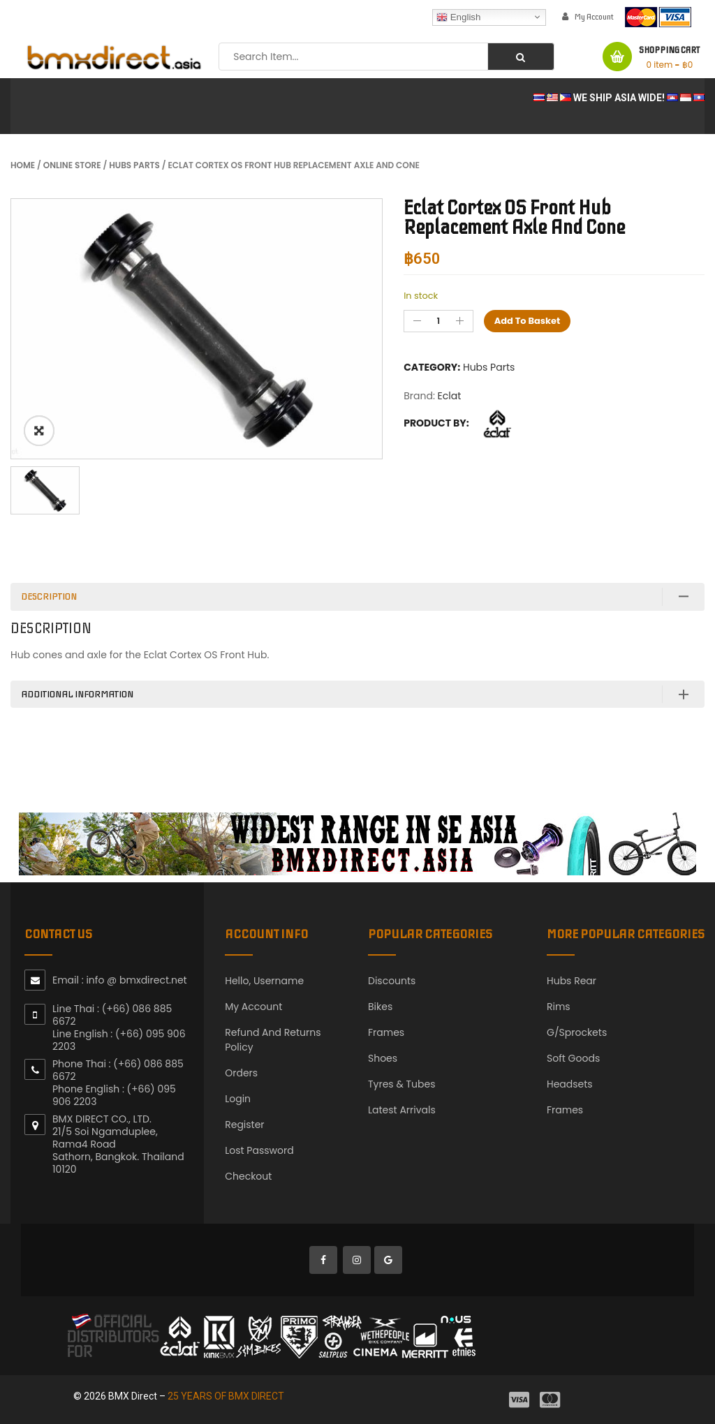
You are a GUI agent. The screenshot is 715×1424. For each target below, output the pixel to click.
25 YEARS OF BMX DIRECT (226, 1396)
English (458, 16)
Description (49, 596)
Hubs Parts (134, 165)
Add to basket (527, 320)
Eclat (450, 396)
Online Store (72, 165)
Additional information (77, 694)
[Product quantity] (438, 321)
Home (22, 165)
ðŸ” (39, 431)
